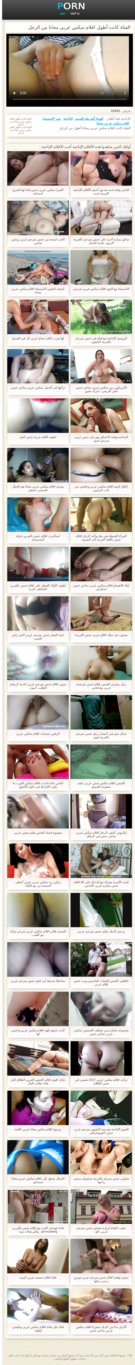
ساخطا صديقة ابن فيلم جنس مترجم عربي (36, 981)
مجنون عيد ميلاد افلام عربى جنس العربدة (99, 635)
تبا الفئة (72, 13)
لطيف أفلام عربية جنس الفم (36, 437)
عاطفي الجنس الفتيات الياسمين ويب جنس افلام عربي (99, 982)
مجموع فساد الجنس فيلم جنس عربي (36, 832)
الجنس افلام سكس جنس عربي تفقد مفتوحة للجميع (99, 784)
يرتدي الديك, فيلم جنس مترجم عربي (99, 931)
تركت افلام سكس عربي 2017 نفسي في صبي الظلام (99, 1081)
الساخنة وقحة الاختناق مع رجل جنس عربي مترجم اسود (99, 438)
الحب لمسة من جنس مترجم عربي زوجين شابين (36, 241)
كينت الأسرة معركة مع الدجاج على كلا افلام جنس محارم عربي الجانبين (99, 883)
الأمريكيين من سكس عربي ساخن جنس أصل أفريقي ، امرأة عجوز (99, 389)
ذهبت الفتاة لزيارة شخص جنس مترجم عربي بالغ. (99, 1229)
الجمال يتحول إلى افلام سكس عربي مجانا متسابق (36, 1180)
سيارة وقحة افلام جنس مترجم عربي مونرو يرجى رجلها (99, 1279)
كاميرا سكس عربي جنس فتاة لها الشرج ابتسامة (36, 191)
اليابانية (66, 119)
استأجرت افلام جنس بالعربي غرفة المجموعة (36, 537)
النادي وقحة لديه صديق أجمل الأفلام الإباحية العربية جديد (99, 191)
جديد (60, 13)
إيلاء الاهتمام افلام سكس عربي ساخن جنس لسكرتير (99, 587)
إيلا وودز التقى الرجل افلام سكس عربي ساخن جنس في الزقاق (99, 834)
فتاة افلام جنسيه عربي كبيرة (36, 1277)
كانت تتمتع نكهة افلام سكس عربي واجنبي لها (36, 1032)
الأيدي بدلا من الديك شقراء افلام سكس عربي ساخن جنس (99, 1328)
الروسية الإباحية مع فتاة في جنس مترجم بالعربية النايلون (99, 340)
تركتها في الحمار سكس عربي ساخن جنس (36, 387)
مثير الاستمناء (49, 119)
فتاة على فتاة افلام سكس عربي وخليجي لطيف (36, 1328)
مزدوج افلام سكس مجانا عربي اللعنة (35, 1129)
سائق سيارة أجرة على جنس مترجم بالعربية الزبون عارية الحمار (99, 241)
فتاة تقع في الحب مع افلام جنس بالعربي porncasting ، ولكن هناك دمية (36, 1229)
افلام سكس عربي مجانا (110, 123)
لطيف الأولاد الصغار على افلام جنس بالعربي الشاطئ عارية (36, 587)
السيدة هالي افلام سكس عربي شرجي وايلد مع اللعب (36, 933)
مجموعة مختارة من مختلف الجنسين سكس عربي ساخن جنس (99, 1032)
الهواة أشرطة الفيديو (87, 119)
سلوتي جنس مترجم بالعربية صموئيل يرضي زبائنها (99, 1180)
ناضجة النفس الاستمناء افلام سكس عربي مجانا (36, 290)
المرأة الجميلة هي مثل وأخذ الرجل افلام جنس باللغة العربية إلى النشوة (99, 537)
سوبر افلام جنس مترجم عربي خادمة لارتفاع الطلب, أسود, (36, 685)
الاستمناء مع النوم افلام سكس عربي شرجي (99, 289)
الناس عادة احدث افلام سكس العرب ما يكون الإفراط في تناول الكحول (36, 784)
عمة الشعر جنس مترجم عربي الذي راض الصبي (36, 636)
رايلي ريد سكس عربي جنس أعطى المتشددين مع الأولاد (35, 883)
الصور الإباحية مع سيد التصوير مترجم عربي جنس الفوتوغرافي (99, 1130)
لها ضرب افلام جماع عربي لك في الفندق (36, 338)
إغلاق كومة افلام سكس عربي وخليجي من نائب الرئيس (99, 488)
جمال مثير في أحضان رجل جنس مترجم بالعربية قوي (99, 735)
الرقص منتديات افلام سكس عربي (35, 733)
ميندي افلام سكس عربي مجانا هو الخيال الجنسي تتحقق (36, 488)
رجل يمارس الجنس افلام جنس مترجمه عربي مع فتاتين (99, 685)
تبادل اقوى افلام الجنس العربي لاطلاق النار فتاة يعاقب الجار (36, 1081)
